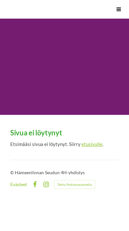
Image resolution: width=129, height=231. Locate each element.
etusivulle (92, 144)
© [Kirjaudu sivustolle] (12, 172)
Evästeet (18, 184)
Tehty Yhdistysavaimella (74, 184)
